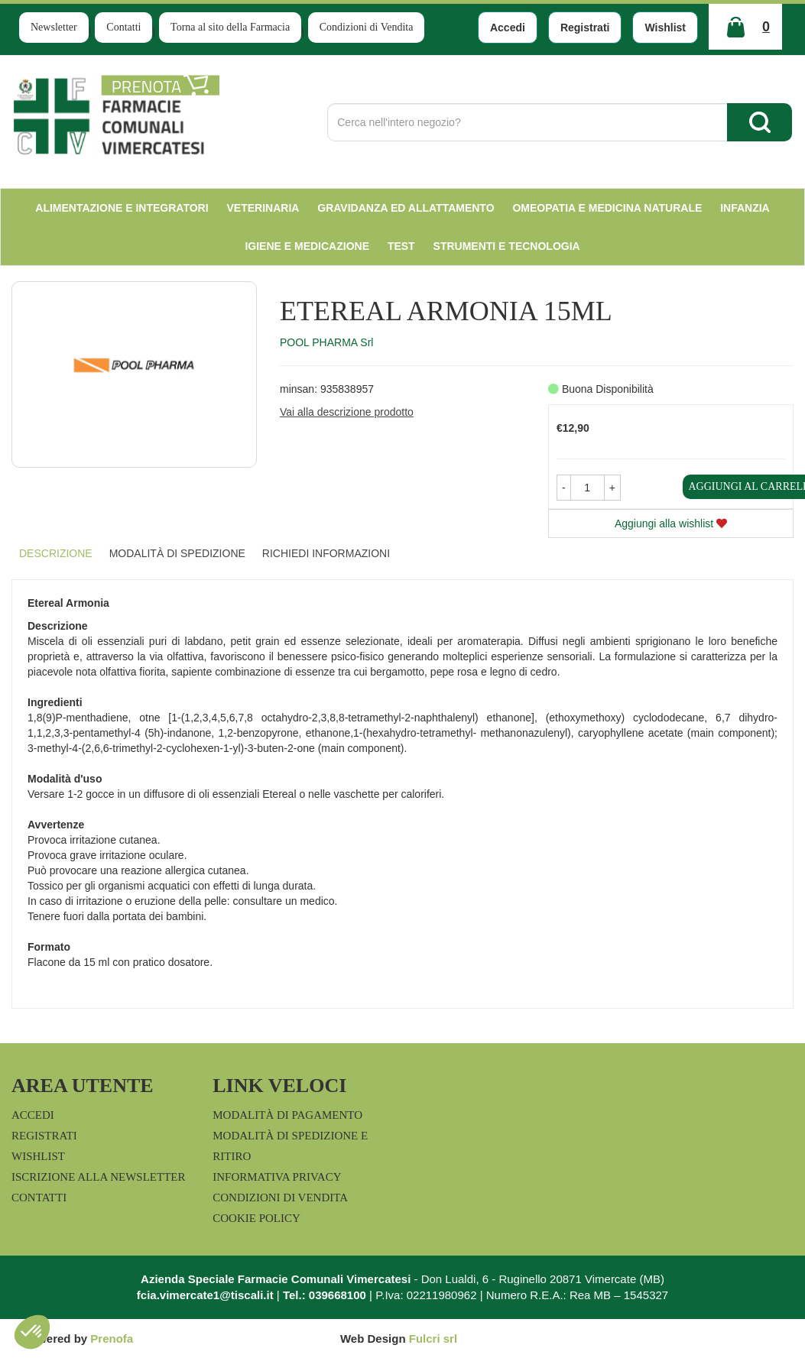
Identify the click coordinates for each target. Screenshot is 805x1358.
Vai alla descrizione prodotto (347, 412)
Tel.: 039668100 (324, 1294)
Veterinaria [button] (263, 208)
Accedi (507, 27)
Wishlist (665, 27)
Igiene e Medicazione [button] (307, 246)
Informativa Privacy (277, 1177)
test (401, 246)
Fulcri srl (433, 1338)
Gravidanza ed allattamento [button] (405, 208)
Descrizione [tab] (56, 553)
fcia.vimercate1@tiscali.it (205, 1294)
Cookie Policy (256, 1218)
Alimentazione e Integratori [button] (121, 208)
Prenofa (111, 1338)
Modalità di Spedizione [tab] (177, 553)
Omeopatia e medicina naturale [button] (607, 208)
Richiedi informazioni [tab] (326, 553)
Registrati (585, 27)
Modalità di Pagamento (287, 1115)
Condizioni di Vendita (367, 27)
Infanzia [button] (745, 208)
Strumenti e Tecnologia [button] (506, 246)
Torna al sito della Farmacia (230, 27)
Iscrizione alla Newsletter (98, 1177)
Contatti (123, 27)
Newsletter (54, 27)
